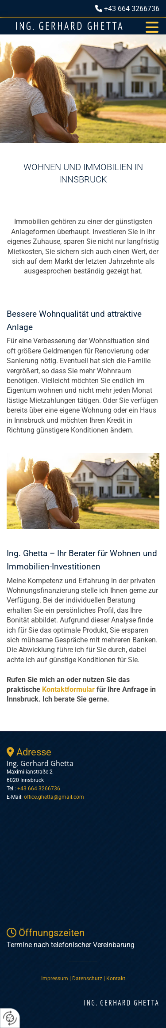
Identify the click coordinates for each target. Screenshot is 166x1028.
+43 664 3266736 (131, 8)
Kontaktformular (68, 689)
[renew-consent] (10, 1018)
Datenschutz (88, 978)
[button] (152, 26)
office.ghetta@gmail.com (54, 797)
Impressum (54, 978)
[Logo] (69, 26)
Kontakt (115, 978)
